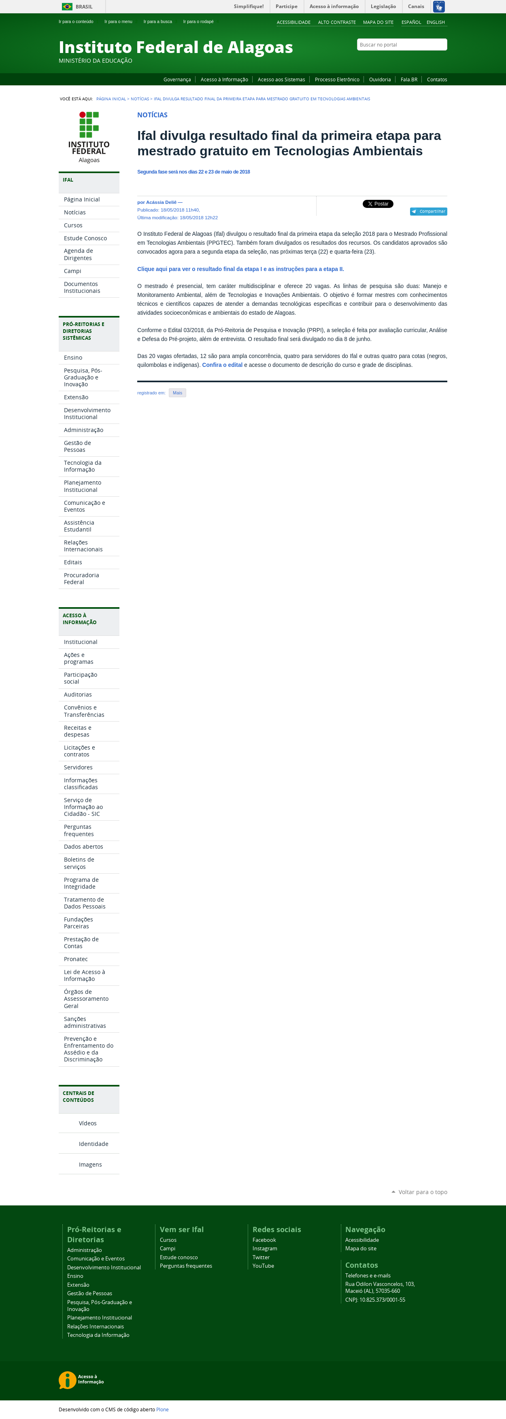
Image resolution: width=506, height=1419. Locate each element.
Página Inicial (111, 99)
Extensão (78, 1284)
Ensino (75, 1276)
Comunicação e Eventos (96, 1258)
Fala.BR (409, 79)
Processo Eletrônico (337, 79)
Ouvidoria (380, 79)
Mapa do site (378, 22)
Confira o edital (222, 365)
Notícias (140, 99)
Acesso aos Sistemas (281, 79)
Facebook (403, 60)
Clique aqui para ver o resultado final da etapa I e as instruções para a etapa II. (240, 269)
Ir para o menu (121, 21)
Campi (167, 1248)
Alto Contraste (337, 22)
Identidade (93, 1144)
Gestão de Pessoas (89, 1293)
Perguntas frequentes (186, 1265)
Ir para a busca (161, 21)
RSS (443, 60)
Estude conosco (179, 1257)
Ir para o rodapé (202, 21)
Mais (177, 392)
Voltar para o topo (423, 1192)
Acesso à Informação (224, 79)
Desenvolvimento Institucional (104, 1267)
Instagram (423, 60)
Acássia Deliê (161, 202)
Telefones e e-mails (368, 1275)
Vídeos (88, 1123)
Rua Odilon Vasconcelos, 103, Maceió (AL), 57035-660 (380, 1287)
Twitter (433, 60)
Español (411, 22)
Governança (177, 79)
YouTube (413, 60)
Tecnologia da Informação (98, 1335)
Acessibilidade (293, 22)
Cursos (168, 1240)
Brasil (84, 6)
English (436, 22)
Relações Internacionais (95, 1326)
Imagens (90, 1164)
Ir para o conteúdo (79, 21)
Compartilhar (432, 211)
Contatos (437, 79)
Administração (84, 1250)
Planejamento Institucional (99, 1317)
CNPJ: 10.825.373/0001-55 (375, 1299)
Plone (162, 1409)
